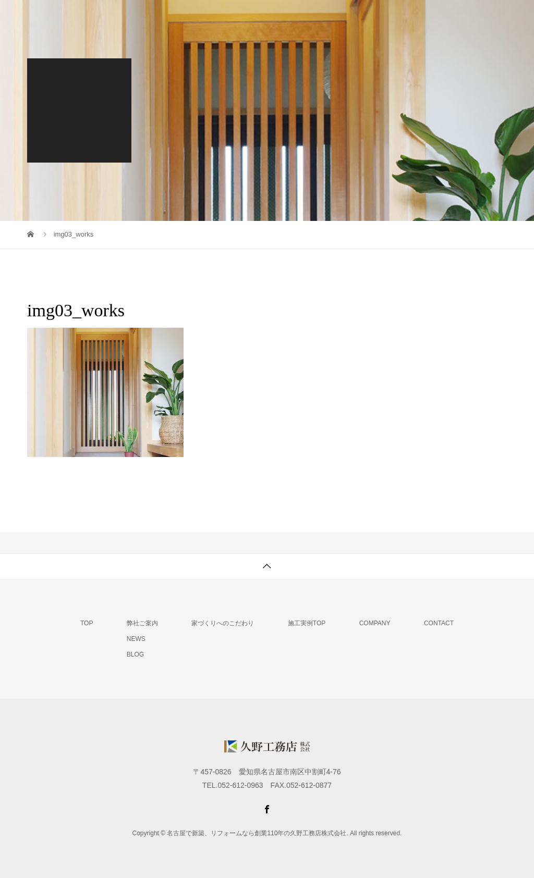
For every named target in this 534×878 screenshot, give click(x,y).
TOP (86, 623)
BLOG (135, 654)
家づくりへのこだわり (222, 623)
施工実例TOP (306, 623)
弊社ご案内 (142, 623)
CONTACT (439, 623)
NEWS (136, 638)
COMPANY (375, 623)
